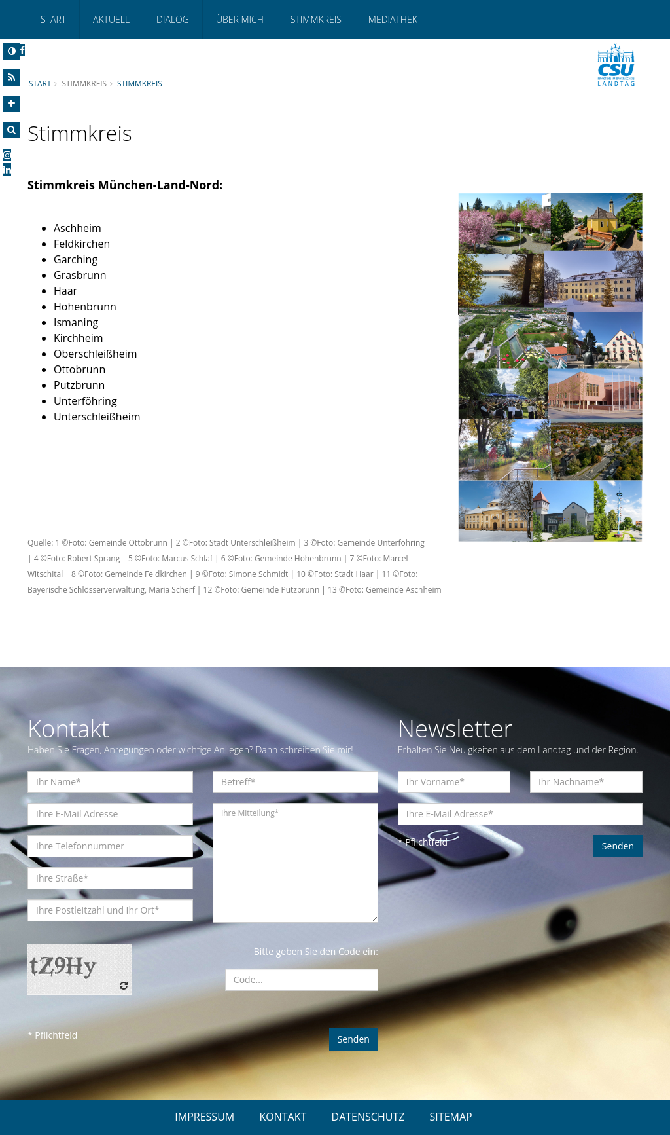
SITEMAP (451, 1116)
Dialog (172, 19)
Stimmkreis (316, 19)
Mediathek (392, 19)
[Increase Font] (11, 104)
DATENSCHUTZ (368, 1116)
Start (53, 19)
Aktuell (111, 19)
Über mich (240, 19)
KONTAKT (282, 1116)
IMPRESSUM (204, 1116)
